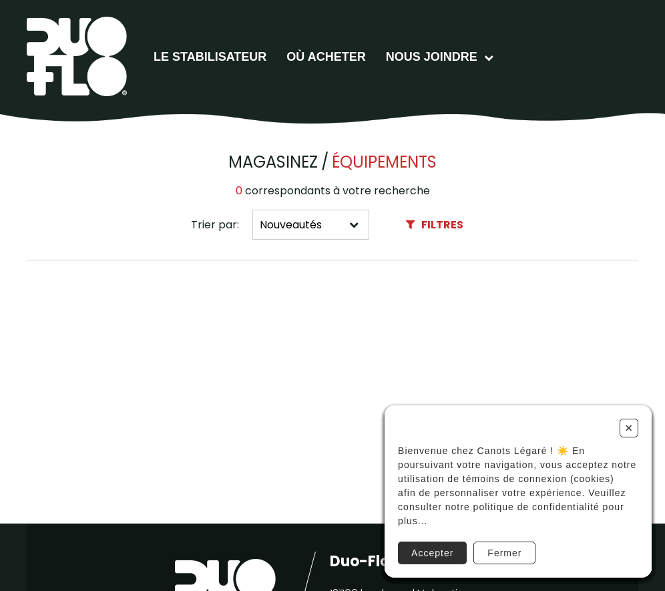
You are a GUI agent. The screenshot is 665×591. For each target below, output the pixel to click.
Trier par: (215, 224)
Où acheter (325, 56)
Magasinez (273, 162)
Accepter (432, 553)
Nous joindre (431, 56)
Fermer (504, 553)
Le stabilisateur (210, 56)
